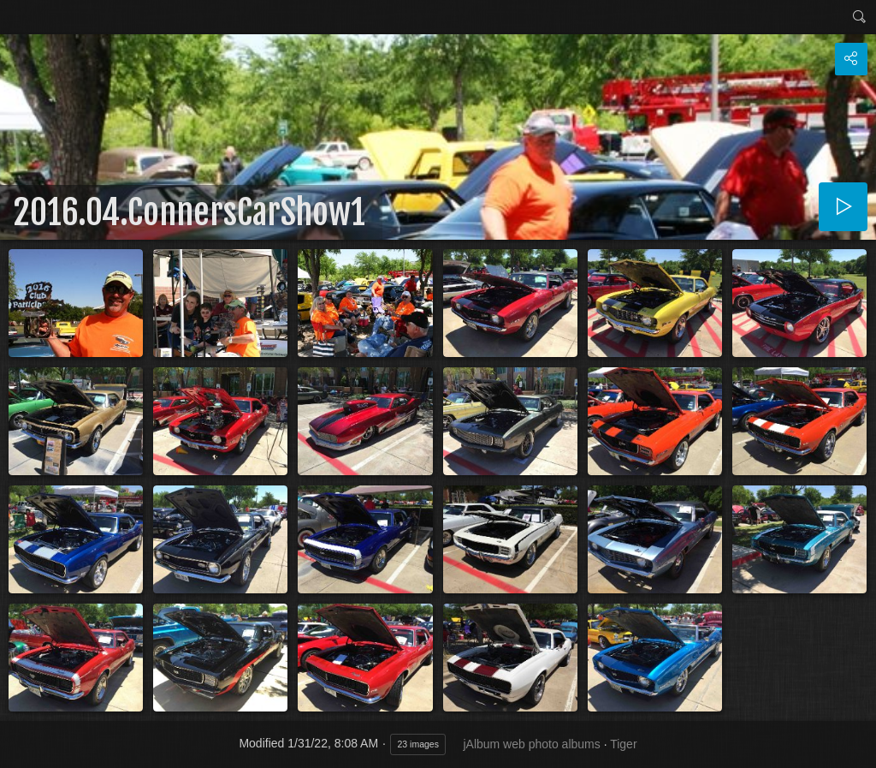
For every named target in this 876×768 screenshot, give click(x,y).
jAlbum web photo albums (531, 744)
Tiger (623, 744)
